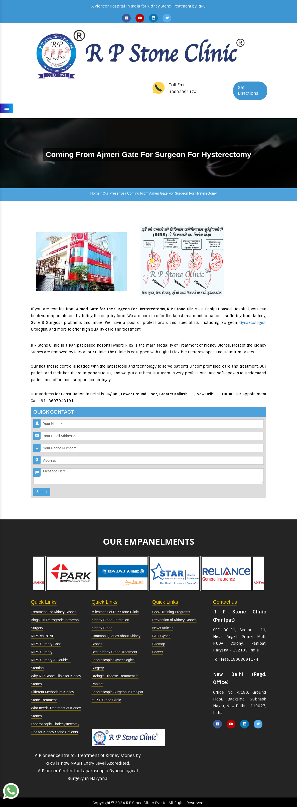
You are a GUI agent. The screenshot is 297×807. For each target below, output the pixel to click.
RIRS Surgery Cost (46, 644)
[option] (174, 573)
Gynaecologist (252, 322)
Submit (41, 492)
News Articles (162, 628)
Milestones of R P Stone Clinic (115, 612)
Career (157, 652)
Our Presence (113, 193)
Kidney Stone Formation (110, 620)
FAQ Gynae (161, 636)
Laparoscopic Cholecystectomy (55, 724)
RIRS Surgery (41, 652)
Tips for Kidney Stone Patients (54, 732)
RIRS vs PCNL (42, 636)
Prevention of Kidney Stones (174, 620)
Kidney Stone (102, 628)
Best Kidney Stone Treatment (114, 652)
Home (95, 193)
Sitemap (158, 644)
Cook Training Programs (171, 612)
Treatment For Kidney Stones (53, 612)
